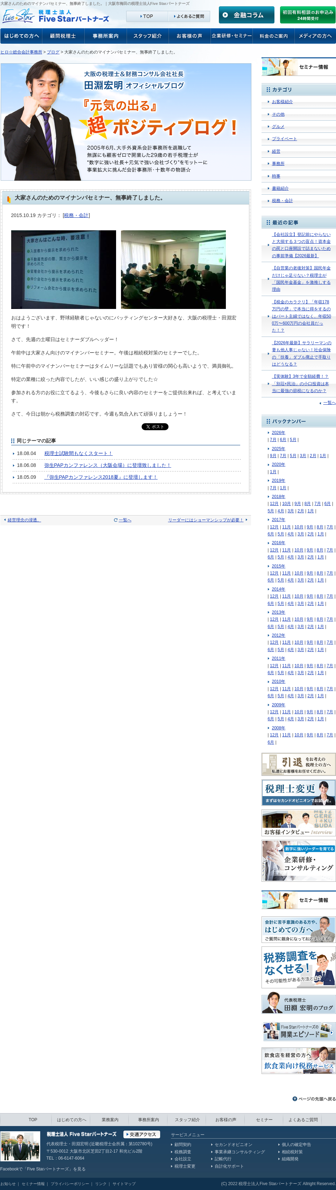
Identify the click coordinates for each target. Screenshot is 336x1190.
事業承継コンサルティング (240, 1151)
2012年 (279, 635)
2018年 (279, 496)
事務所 (278, 163)
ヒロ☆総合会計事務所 (21, 52)
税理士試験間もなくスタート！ (78, 453)
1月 (323, 455)
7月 (273, 439)
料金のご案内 (274, 36)
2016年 (279, 542)
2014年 (279, 589)
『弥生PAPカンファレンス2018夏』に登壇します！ (101, 477)
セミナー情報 (33, 1184)
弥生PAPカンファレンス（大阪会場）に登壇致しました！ (107, 465)
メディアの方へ (315, 36)
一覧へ (125, 520)
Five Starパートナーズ (48, 1169)
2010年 (279, 681)
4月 (281, 511)
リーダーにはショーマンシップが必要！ (206, 520)
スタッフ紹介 (148, 36)
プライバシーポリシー (70, 1184)
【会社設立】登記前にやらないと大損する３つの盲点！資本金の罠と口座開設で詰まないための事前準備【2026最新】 (301, 245)
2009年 (279, 704)
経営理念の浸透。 (24, 520)
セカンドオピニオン (233, 1144)
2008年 (279, 728)
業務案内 (110, 1119)
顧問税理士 (63, 36)
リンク (101, 1184)
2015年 (279, 566)
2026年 (279, 432)
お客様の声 (21, 36)
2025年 (279, 448)
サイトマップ (124, 1184)
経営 (276, 151)
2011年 (279, 658)
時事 (276, 176)
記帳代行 (223, 1158)
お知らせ (8, 1184)
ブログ (53, 52)
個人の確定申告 (296, 1144)
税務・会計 (76, 215)
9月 (273, 455)
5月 (293, 439)
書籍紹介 (280, 188)
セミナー (264, 1119)
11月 (286, 527)
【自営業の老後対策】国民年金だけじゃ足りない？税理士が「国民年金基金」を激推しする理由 (301, 279)
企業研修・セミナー (232, 36)
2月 (313, 455)
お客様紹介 (282, 101)
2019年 (279, 480)
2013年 (279, 612)
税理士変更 (184, 1166)
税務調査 (182, 1151)
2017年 (279, 519)
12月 (274, 503)
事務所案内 (105, 36)
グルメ (278, 126)
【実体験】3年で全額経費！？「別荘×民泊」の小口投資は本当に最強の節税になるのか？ (300, 383)
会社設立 (182, 1158)
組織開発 (290, 1158)
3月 (303, 455)
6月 (283, 439)
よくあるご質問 (303, 1119)
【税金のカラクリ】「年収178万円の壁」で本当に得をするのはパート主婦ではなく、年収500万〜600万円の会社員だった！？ (301, 316)
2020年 (279, 464)
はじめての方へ (71, 1119)
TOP (33, 1119)
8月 (308, 503)
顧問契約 (182, 1144)
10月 (286, 503)
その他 (278, 114)
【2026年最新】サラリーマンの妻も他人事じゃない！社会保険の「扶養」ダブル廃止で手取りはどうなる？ (302, 353)
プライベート (284, 138)
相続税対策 (292, 1151)
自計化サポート (229, 1166)
